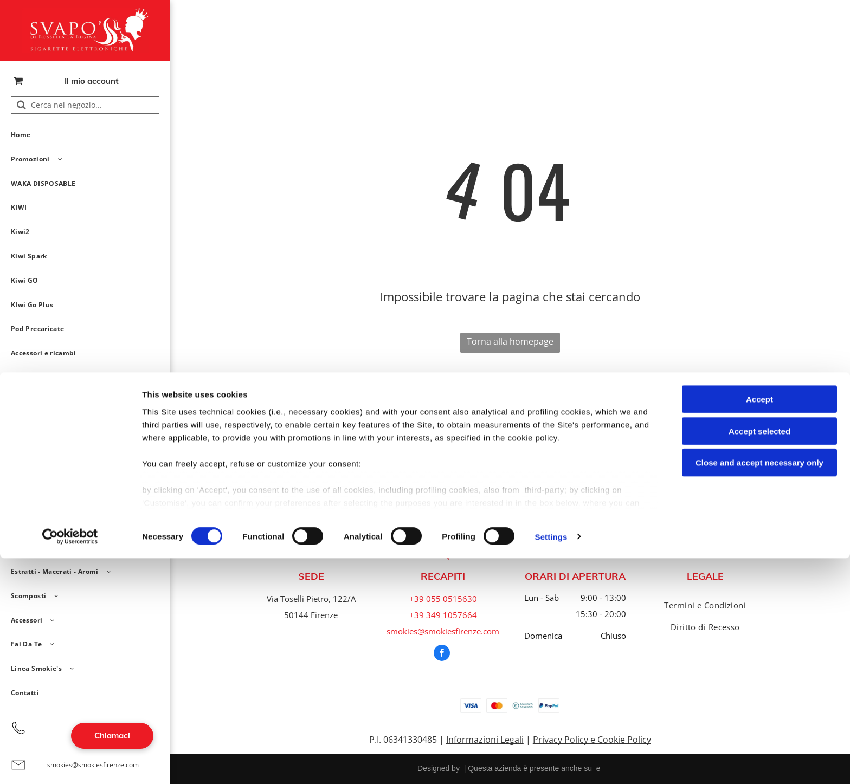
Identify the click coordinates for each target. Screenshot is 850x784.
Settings (551, 762)
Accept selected (759, 657)
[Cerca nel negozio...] (85, 105)
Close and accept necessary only (759, 689)
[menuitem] (81, 135)
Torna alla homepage (510, 341)
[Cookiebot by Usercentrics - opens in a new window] (70, 763)
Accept (759, 625)
